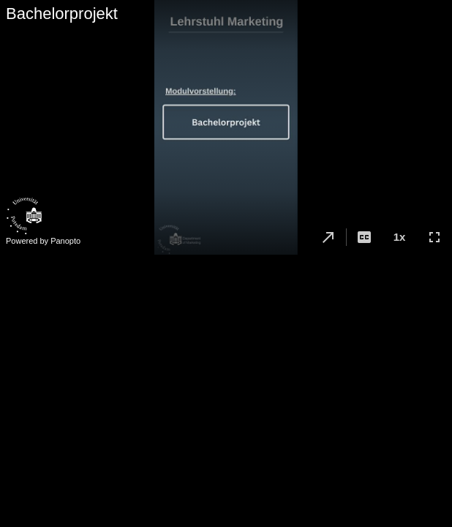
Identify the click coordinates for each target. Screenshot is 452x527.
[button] (328, 237)
